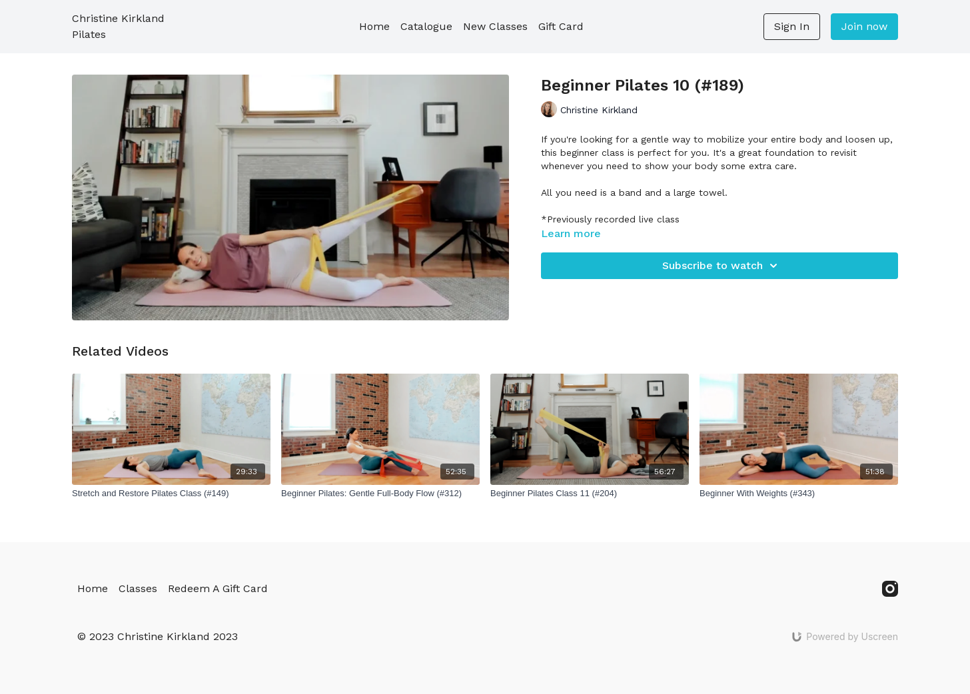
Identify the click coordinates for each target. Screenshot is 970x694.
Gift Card (561, 26)
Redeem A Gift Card (218, 588)
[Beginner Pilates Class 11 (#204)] (589, 493)
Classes (138, 588)
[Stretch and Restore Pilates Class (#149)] (171, 493)
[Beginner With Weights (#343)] (799, 493)
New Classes (495, 26)
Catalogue (426, 26)
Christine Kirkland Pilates (118, 26)
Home (374, 26)
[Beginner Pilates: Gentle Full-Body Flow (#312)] (380, 493)
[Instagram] (890, 589)
